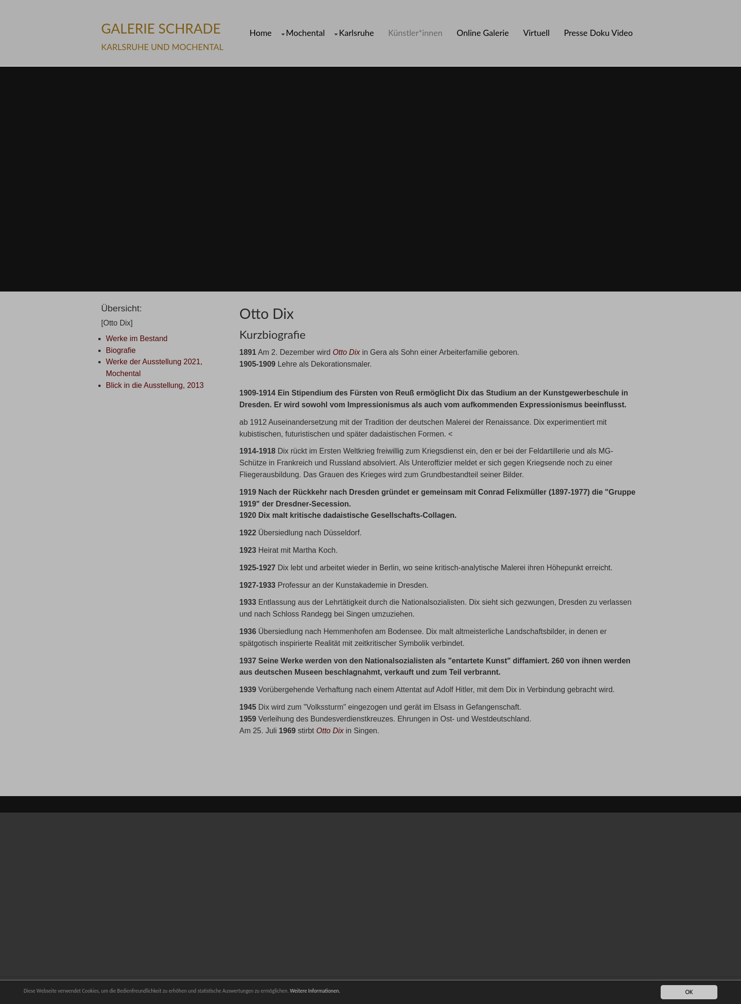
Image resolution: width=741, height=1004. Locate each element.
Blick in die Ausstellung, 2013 (155, 385)
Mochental (305, 33)
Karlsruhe (356, 33)
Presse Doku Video (598, 33)
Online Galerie (483, 33)
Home (261, 33)
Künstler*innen (415, 33)
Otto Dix (346, 352)
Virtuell (536, 33)
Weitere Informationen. (379, 992)
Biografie (121, 350)
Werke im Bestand (136, 339)
